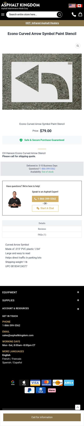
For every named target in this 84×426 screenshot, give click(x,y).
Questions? (42, 168)
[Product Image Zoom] (77, 45)
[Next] (79, 86)
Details (42, 223)
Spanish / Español (12, 362)
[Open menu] (3, 14)
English (6, 355)
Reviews (42, 229)
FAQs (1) (42, 234)
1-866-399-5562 (45, 198)
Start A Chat (45, 208)
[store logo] (28, 3)
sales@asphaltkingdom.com (17, 335)
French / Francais (11, 358)
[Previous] (4, 86)
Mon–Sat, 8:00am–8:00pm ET (18, 345)
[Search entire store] (34, 14)
